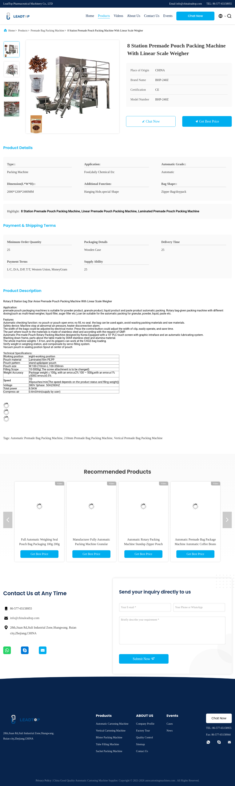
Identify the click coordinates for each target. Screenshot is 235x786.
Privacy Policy (43, 780)
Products (104, 16)
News (170, 730)
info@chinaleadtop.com (24, 618)
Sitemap (140, 744)
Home (90, 16)
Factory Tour (143, 730)
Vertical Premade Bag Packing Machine (138, 438)
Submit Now (144, 659)
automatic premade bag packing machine (36, 438)
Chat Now (195, 16)
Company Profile (145, 723)
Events (168, 16)
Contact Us (152, 16)
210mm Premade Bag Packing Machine (88, 438)
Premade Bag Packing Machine (47, 30)
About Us (133, 16)
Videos (118, 16)
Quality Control (144, 737)
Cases (170, 723)
